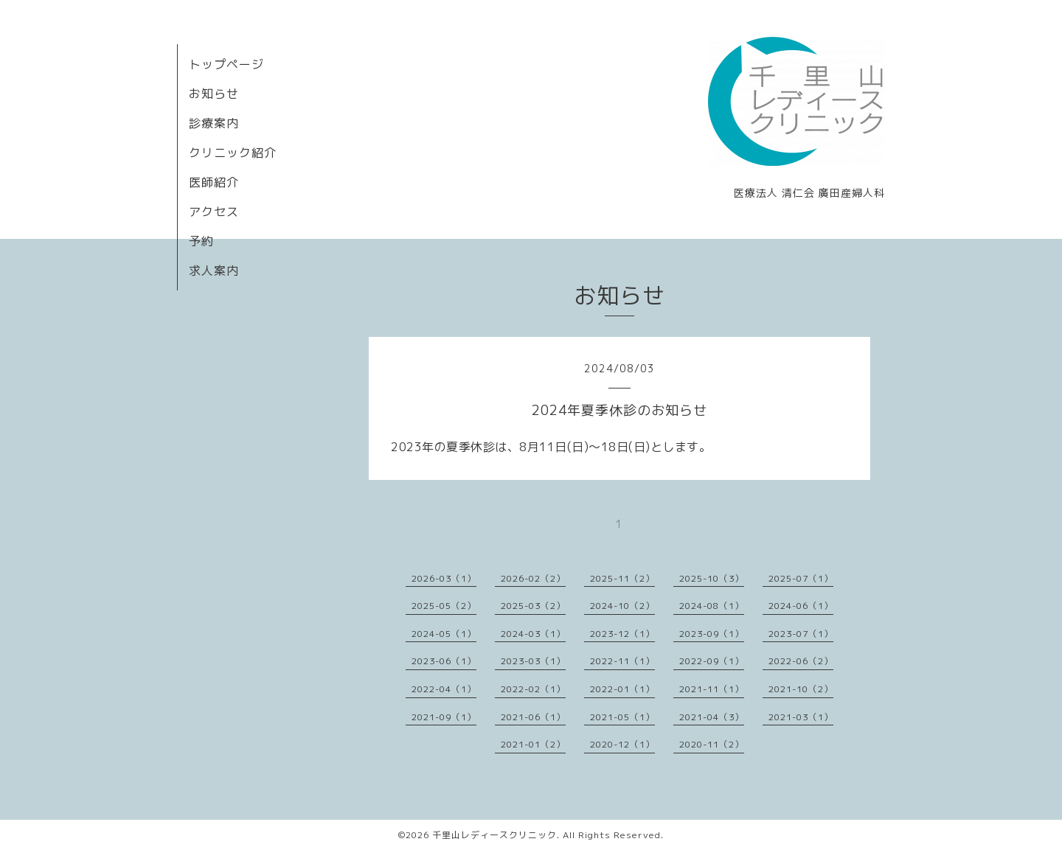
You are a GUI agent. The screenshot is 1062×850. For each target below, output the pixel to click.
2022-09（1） (711, 661)
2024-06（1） (800, 605)
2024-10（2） (622, 605)
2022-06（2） (800, 661)
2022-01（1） (622, 689)
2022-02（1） (533, 689)
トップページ (226, 64)
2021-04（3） (711, 717)
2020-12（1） (622, 744)
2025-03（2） (533, 605)
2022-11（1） (622, 661)
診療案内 (214, 123)
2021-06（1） (533, 717)
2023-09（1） (711, 633)
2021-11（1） (711, 689)
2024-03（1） (533, 633)
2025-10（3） (711, 578)
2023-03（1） (533, 661)
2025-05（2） (444, 605)
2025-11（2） (622, 578)
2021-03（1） (800, 717)
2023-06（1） (444, 661)
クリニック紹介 (233, 152)
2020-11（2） (711, 744)
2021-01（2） (533, 744)
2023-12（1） (622, 633)
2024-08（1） (711, 605)
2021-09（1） (444, 717)
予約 (201, 241)
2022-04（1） (444, 689)
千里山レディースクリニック (494, 835)
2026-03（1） (444, 578)
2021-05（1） (622, 717)
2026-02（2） (533, 578)
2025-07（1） (800, 578)
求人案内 (214, 270)
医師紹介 (214, 182)
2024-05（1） (444, 633)
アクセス (214, 211)
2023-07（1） (800, 633)
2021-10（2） (800, 689)
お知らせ (214, 94)
